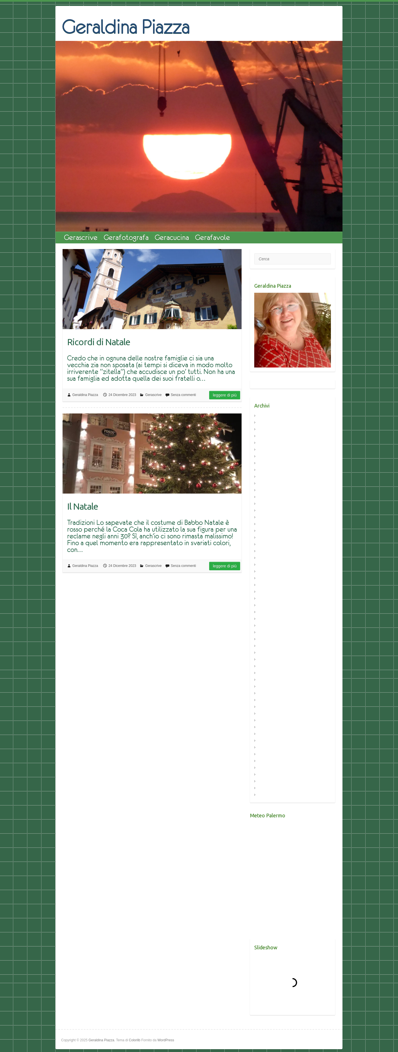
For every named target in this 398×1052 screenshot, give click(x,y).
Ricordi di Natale (98, 342)
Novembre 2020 (271, 565)
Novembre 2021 (271, 504)
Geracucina (172, 237)
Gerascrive (81, 237)
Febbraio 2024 (270, 429)
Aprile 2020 (267, 592)
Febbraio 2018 (270, 653)
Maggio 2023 (269, 456)
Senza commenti (183, 395)
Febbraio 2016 (270, 734)
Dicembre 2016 (270, 693)
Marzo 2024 (268, 423)
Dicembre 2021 (270, 497)
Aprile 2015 (267, 775)
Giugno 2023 (268, 450)
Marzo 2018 (268, 646)
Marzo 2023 (268, 470)
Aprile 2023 (267, 463)
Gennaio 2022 (270, 490)
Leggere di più (224, 395)
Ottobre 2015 (269, 754)
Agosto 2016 (268, 707)
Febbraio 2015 (270, 788)
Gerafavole (212, 237)
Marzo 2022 (268, 483)
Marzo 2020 (268, 599)
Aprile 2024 (267, 416)
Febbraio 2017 (270, 687)
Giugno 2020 (268, 578)
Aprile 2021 (267, 538)
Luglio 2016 (267, 714)
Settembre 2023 (271, 443)
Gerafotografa (126, 237)
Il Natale (82, 506)
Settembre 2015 (271, 761)
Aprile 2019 (267, 639)
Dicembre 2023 (270, 436)
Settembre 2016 (271, 700)
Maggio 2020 (269, 585)
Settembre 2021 (271, 517)
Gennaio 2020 (270, 612)
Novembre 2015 (271, 747)
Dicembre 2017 (270, 659)
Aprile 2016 (267, 727)
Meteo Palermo (259, 935)
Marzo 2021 (268, 544)
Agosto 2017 (268, 666)
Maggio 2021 (269, 531)
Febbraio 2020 (270, 605)
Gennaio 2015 (270, 795)
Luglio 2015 (267, 768)
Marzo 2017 (268, 680)
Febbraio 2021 (270, 551)
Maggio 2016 (269, 720)
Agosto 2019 (268, 626)
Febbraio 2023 (270, 477)
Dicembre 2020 (270, 558)
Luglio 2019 (267, 632)
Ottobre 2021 (269, 511)
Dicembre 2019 (270, 619)
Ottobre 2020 (269, 571)
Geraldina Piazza (126, 26)
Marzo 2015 (268, 781)
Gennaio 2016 (270, 741)
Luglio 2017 (267, 673)
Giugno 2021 (268, 524)
